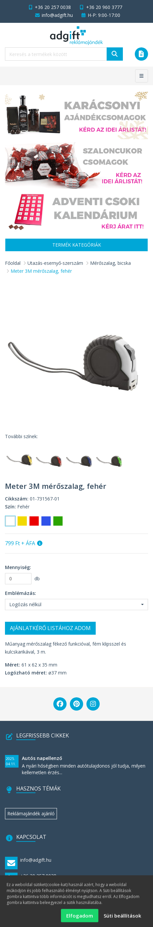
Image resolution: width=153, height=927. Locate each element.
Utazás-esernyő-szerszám (55, 263)
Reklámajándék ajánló (31, 813)
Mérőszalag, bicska (110, 263)
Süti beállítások (122, 918)
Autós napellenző (42, 758)
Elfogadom (79, 918)
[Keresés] (115, 54)
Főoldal (13, 263)
